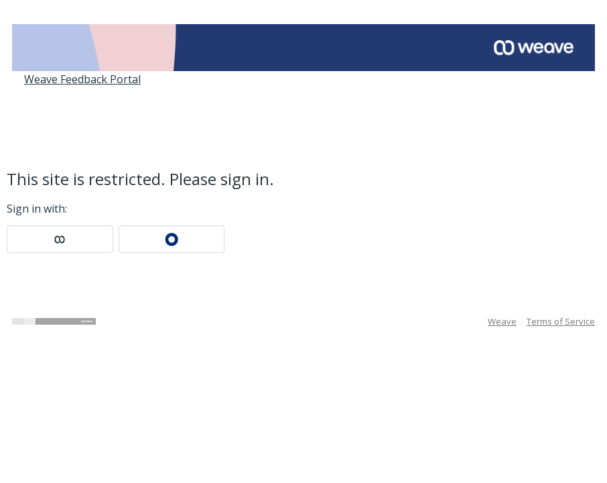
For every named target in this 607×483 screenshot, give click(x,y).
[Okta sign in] (172, 239)
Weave (502, 321)
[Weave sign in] (60, 239)
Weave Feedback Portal (82, 79)
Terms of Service (561, 321)
